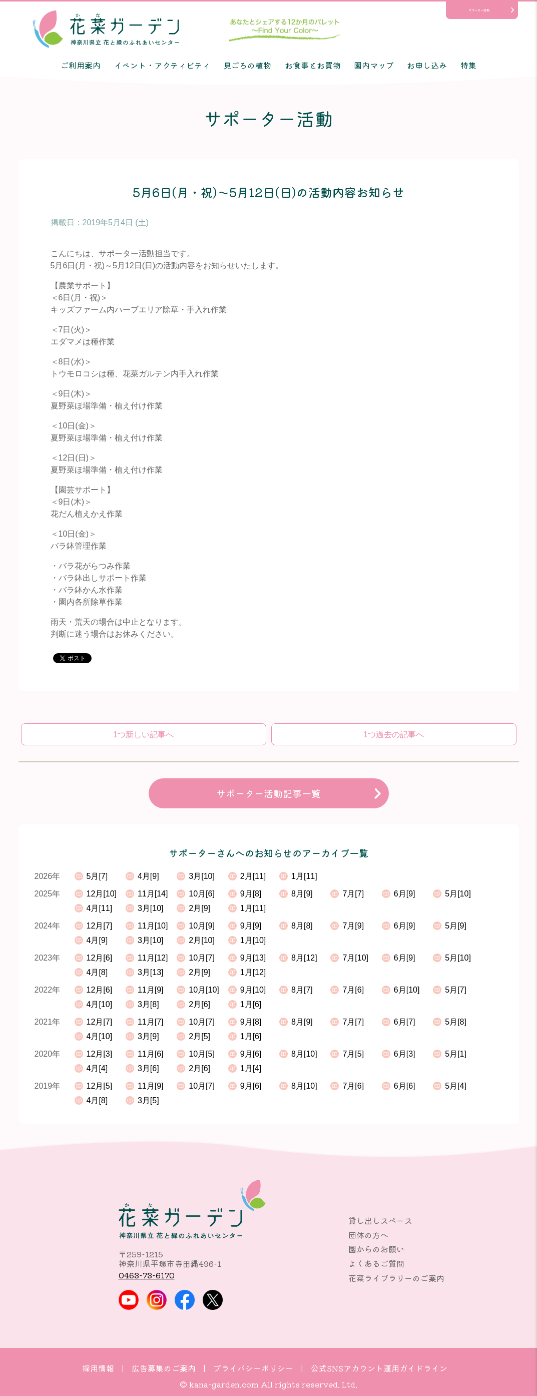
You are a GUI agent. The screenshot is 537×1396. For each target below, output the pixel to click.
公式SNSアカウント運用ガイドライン (379, 1368)
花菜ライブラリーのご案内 (396, 1278)
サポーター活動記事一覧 (268, 793)
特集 (468, 65)
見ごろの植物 (247, 65)
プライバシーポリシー (253, 1368)
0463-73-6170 (147, 1275)
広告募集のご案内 (164, 1368)
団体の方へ (368, 1235)
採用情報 (98, 1368)
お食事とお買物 (313, 65)
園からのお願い (376, 1249)
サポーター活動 (478, 10)
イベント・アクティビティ (162, 65)
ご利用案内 (81, 65)
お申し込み (427, 65)
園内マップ (374, 65)
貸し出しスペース (380, 1220)
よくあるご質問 (376, 1263)
